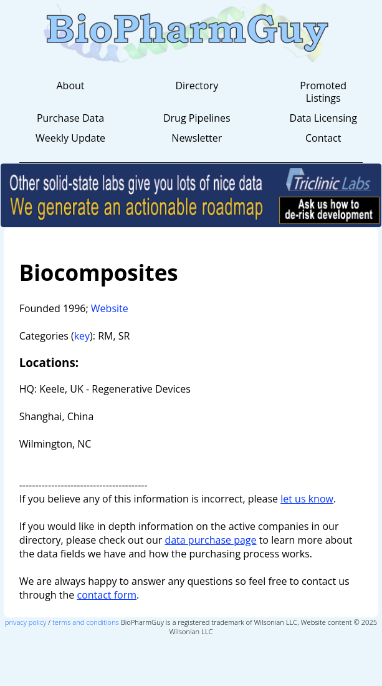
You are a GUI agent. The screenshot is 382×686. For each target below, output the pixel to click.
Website (109, 308)
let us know (306, 499)
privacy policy (26, 622)
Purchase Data (70, 118)
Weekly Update (70, 138)
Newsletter (196, 138)
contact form (106, 595)
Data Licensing (323, 118)
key (82, 336)
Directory (196, 85)
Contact (323, 138)
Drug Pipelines (197, 118)
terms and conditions (85, 622)
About (70, 85)
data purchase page (210, 540)
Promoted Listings (323, 92)
